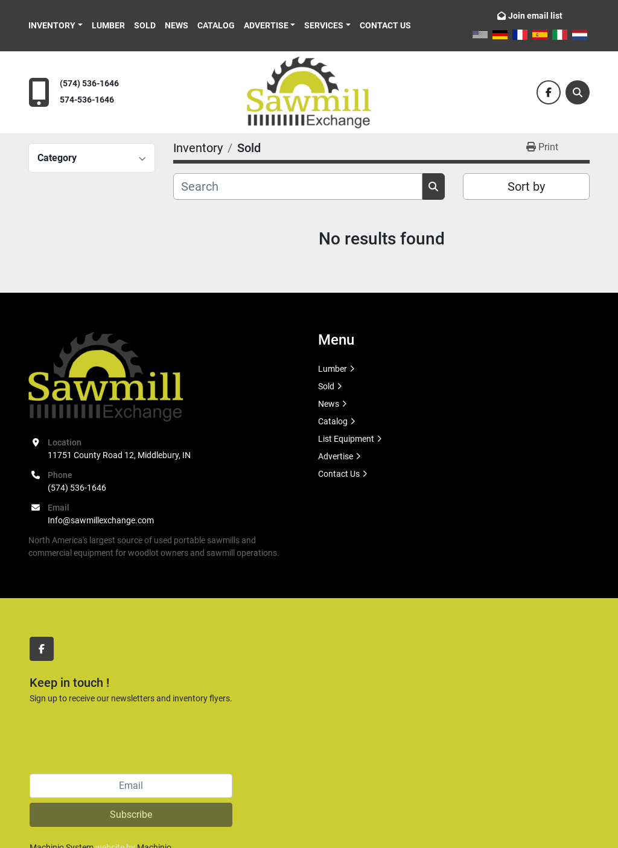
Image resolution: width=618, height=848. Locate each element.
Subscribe (131, 814)
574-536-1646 (87, 100)
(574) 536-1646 (89, 83)
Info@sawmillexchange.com (101, 520)
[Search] (577, 92)
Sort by (526, 186)
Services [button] (323, 25)
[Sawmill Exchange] (105, 375)
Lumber (108, 25)
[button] (55, 25)
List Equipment (346, 439)
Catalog (216, 25)
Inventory (51, 25)
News (176, 25)
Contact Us (385, 25)
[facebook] (549, 92)
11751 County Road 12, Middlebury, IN (119, 455)
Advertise (266, 25)
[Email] (131, 786)
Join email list (535, 16)
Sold (145, 25)
